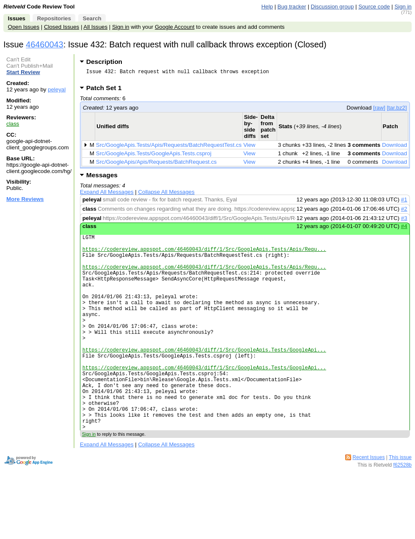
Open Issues (23, 27)
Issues (16, 18)
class (12, 124)
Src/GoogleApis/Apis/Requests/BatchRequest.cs (156, 164)
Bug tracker (292, 6)
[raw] (379, 110)
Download (394, 147)
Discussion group (332, 6)
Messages (102, 177)
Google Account (175, 27)
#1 (404, 202)
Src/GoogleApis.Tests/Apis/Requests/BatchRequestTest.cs (169, 147)
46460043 (44, 44)
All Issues (95, 27)
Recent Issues (368, 502)
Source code (374, 6)
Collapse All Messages (166, 194)
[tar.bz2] (397, 110)
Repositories (54, 18)
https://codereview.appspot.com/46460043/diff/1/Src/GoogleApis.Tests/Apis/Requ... (204, 255)
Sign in (403, 6)
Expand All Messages (107, 194)
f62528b (402, 509)
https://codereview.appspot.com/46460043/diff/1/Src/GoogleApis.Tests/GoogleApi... (204, 377)
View (249, 147)
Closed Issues (61, 27)
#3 (404, 220)
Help (267, 6)
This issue (400, 502)
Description (104, 61)
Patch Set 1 (106, 90)
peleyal (57, 89)
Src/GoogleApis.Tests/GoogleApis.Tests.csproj (154, 156)
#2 (404, 211)
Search (91, 18)
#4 (404, 229)
